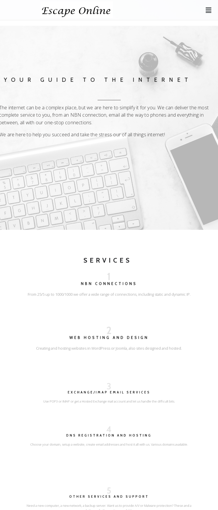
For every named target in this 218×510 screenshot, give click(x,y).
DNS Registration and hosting (109, 437)
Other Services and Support (109, 499)
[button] (209, 10)
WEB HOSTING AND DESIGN (109, 338)
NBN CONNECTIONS (109, 285)
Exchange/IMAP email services (109, 394)
